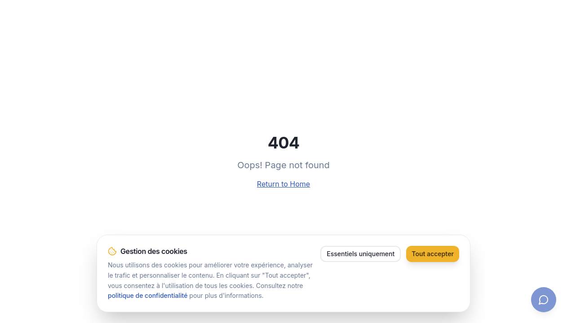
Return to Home (283, 183)
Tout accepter (433, 254)
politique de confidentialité (147, 296)
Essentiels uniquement (360, 254)
